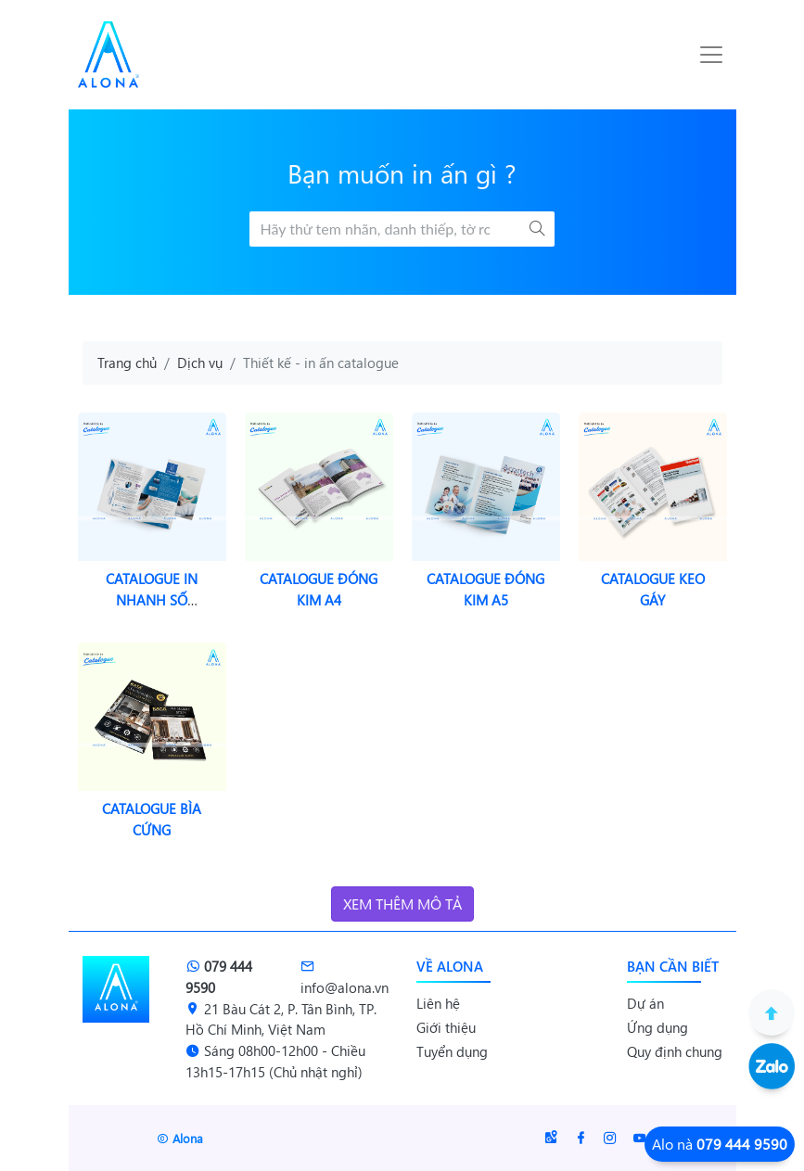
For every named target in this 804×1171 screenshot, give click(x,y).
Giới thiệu (446, 1027)
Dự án (645, 1003)
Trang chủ (127, 362)
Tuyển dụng (452, 1051)
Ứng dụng (657, 1027)
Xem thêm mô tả (402, 903)
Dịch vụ (200, 362)
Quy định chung (674, 1051)
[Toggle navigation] (711, 54)
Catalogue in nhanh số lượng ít (152, 599)
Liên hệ (438, 1003)
